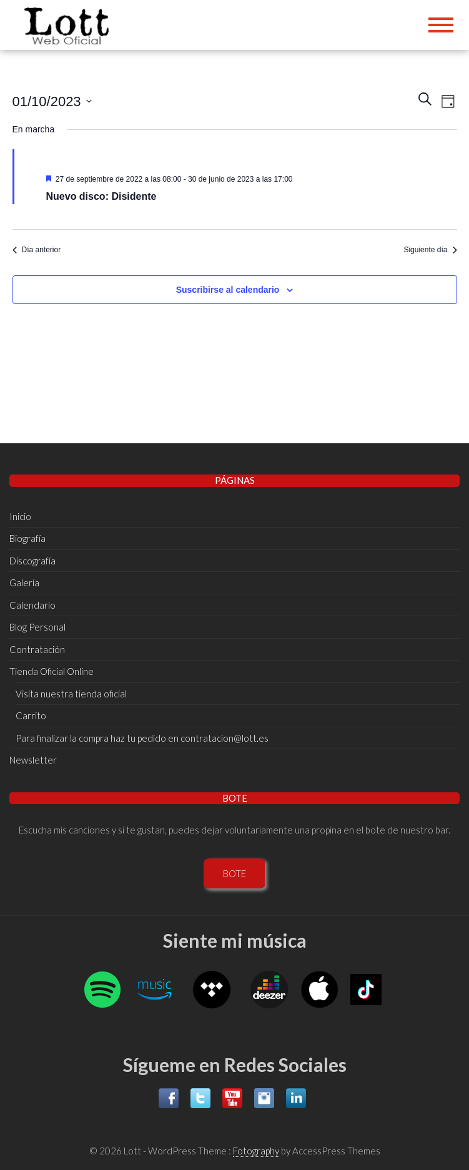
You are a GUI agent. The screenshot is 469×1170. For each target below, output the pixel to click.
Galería (24, 582)
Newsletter (33, 759)
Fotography (256, 1150)
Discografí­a (32, 560)
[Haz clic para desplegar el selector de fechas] (52, 101)
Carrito (31, 715)
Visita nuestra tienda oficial (71, 693)
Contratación (37, 649)
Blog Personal (37, 626)
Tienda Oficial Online (51, 671)
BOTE (234, 873)
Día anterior (36, 249)
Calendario (32, 605)
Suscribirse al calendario (228, 290)
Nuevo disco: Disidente (101, 196)
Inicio (20, 516)
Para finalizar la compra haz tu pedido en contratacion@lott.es (142, 738)
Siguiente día (430, 249)
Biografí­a (27, 538)
